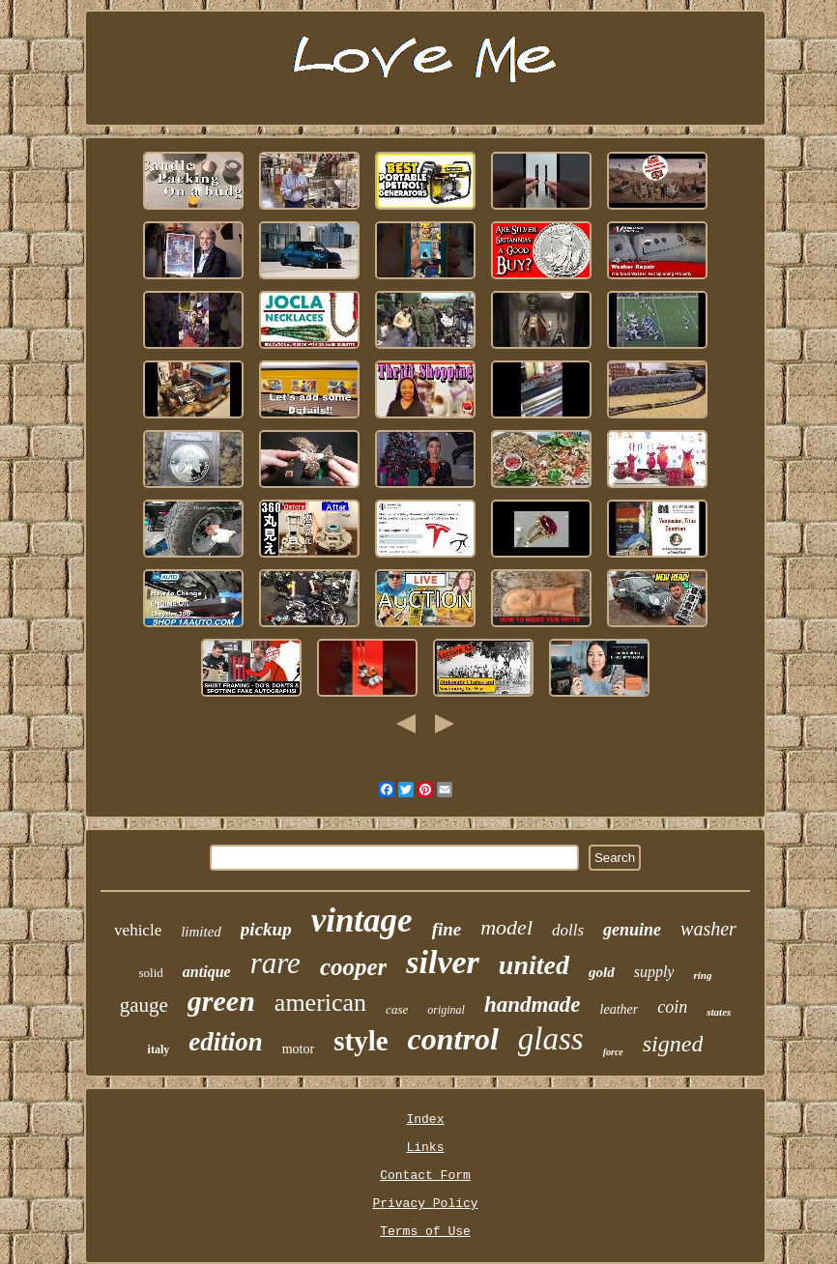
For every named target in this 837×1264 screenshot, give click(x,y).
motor (298, 1049)
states (719, 1012)
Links (425, 1147)
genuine (632, 929)
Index (425, 1119)
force (613, 1052)
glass (551, 1038)
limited (201, 931)
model (506, 927)
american (320, 1003)
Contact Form (425, 1175)
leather (619, 1009)
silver (442, 962)
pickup (266, 929)
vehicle (137, 930)
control (453, 1038)
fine (447, 929)
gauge (144, 1005)
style (360, 1040)
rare (275, 963)
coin (672, 1007)
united (534, 965)
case (397, 1009)
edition (225, 1041)
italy (159, 1049)
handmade (532, 1004)
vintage (362, 920)
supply (654, 971)
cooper (353, 967)
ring (702, 975)
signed (673, 1043)
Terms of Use (425, 1231)
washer (708, 928)
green (221, 1001)
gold (602, 972)
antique (207, 971)
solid (151, 972)
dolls (568, 930)
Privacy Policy (424, 1203)
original (446, 1010)
